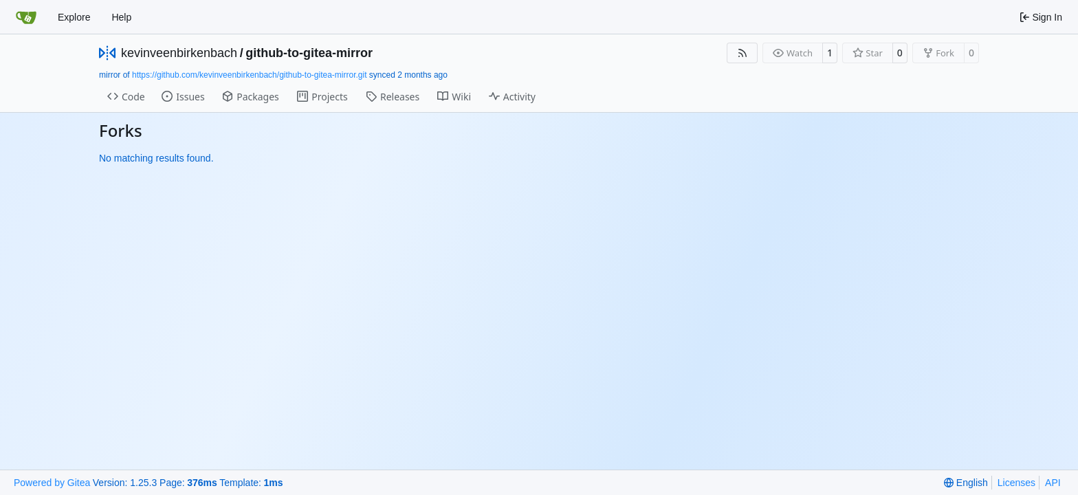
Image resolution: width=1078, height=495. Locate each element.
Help (121, 17)
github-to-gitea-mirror (309, 53)
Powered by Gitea (52, 482)
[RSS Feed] (742, 53)
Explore (74, 17)
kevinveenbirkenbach (179, 53)
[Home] (26, 17)
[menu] (965, 482)
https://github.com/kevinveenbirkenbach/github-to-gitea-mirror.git (249, 75)
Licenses (1016, 482)
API (1053, 482)
